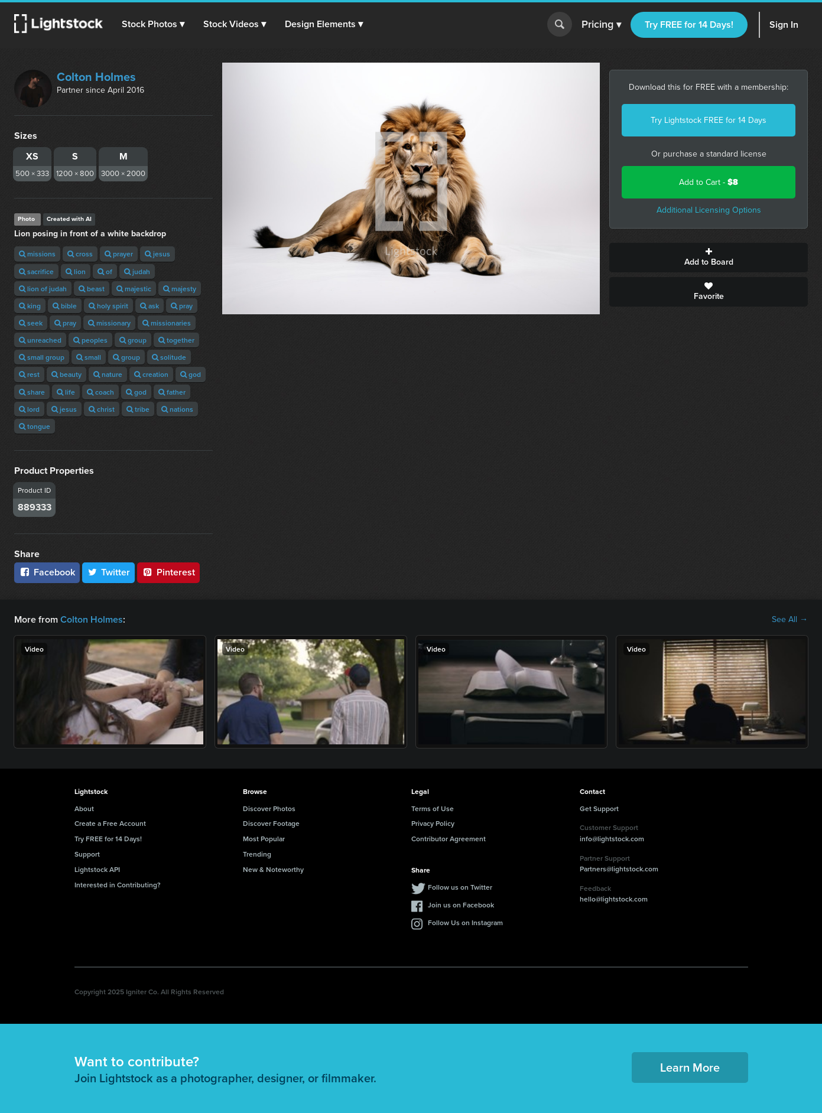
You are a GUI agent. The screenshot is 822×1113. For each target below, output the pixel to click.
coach (100, 392)
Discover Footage (271, 823)
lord (29, 409)
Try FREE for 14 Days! (689, 24)
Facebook (47, 572)
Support (87, 854)
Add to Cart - (708, 182)
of (105, 271)
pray (182, 306)
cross (80, 254)
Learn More (690, 1067)
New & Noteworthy (273, 869)
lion (76, 271)
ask (149, 306)
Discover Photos (269, 808)
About (84, 808)
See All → (790, 620)
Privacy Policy (432, 823)
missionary (109, 323)
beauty (66, 374)
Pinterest (168, 572)
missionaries (166, 323)
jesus (157, 254)
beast (92, 289)
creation (151, 374)
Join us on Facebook (461, 905)
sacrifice (36, 271)
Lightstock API (97, 869)
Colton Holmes (96, 77)
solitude (169, 357)
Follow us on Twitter (460, 887)
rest (29, 374)
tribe (138, 409)
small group (41, 357)
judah (137, 271)
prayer (119, 254)
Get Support (599, 808)
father (172, 392)
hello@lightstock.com (614, 899)
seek (31, 323)
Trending (257, 854)
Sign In (783, 24)
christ (102, 409)
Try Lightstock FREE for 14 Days (708, 120)
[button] (153, 24)
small (88, 357)
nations (177, 409)
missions (37, 254)
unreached (40, 340)
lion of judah (43, 289)
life (66, 392)
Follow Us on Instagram (465, 922)
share (32, 392)
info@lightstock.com (612, 839)
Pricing (601, 25)
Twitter (109, 572)
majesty (179, 289)
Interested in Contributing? (117, 885)
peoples (90, 340)
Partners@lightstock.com (619, 869)
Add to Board (708, 258)
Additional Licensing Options (709, 210)
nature (107, 374)
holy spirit (108, 306)
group (133, 340)
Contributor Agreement (448, 839)
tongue (34, 426)
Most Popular (264, 839)
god (190, 374)
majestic (133, 289)
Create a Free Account (110, 823)
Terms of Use (432, 808)
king (30, 306)
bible (65, 306)
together (176, 340)
